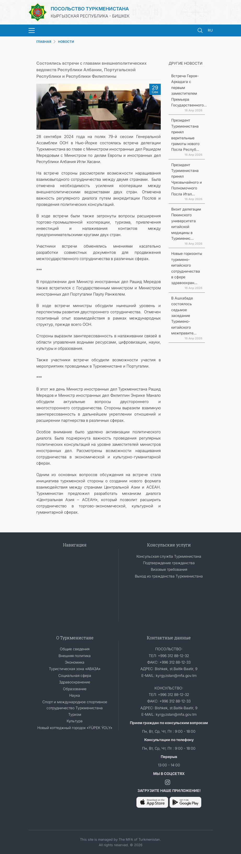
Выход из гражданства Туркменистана (169, 576)
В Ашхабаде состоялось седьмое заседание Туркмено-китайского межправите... (184, 315)
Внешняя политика (75, 655)
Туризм (74, 714)
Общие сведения (74, 649)
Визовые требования (169, 569)
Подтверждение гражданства (169, 563)
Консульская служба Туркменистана (168, 556)
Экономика (74, 662)
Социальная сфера (74, 675)
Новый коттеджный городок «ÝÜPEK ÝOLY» (74, 727)
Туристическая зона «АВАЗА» (74, 668)
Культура (75, 721)
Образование (75, 689)
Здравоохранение (74, 682)
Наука (74, 695)
